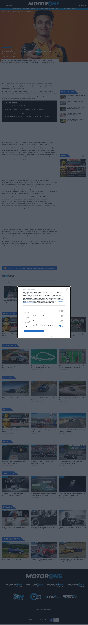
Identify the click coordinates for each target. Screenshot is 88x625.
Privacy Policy (52, 335)
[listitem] (44, 308)
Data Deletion (36, 335)
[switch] (61, 311)
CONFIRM (34, 331)
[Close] (67, 289)
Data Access (44, 335)
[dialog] (44, 313)
